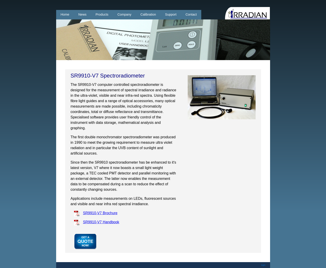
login (263, 265)
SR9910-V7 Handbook (101, 222)
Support (170, 14)
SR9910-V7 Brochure (100, 213)
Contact (191, 14)
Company (124, 14)
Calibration (148, 14)
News (82, 14)
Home (65, 14)
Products (102, 14)
